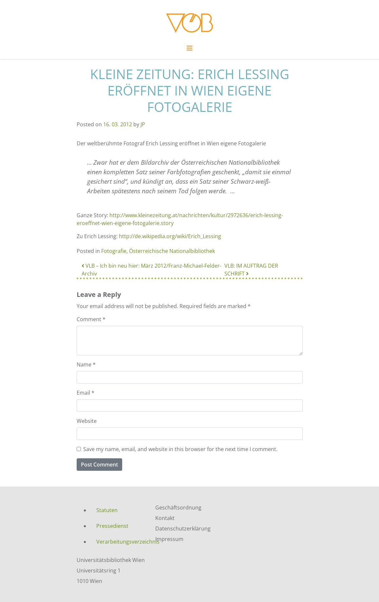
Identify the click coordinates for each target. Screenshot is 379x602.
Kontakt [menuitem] (165, 518)
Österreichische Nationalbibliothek (172, 251)
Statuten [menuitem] (107, 510)
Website (87, 421)
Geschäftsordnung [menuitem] (178, 507)
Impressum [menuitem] (169, 539)
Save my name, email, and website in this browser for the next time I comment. (180, 449)
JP (143, 124)
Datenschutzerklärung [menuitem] (183, 528)
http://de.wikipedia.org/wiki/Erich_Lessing (170, 236)
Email (85, 392)
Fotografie (113, 251)
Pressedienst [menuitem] (112, 525)
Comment (91, 319)
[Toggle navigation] (189, 49)
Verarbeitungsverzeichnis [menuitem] (120, 541)
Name (86, 364)
